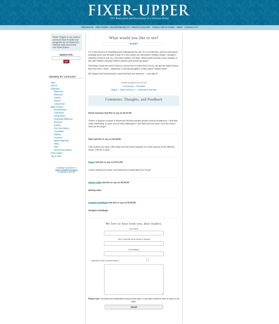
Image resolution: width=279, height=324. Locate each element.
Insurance (58, 138)
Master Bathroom (61, 141)
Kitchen (57, 101)
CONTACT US (191, 27)
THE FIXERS (102, 27)
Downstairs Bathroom (63, 119)
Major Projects (57, 107)
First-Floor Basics (61, 128)
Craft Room (59, 113)
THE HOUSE (87, 27)
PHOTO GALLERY (141, 27)
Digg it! (114, 90)
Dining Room (59, 116)
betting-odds (94, 182)
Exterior (57, 98)
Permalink (140, 86)
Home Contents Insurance (66, 170)
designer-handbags (98, 202)
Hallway (57, 134)
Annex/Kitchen (60, 110)
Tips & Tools (56, 156)
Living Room (59, 104)
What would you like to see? (133, 38)
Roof (56, 147)
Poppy (91, 162)
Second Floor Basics (63, 150)
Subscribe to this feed (147, 90)
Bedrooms (58, 95)
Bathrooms (58, 91)
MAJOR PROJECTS (120, 27)
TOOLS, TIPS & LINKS (163, 27)
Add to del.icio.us (128, 90)
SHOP (179, 27)
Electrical (58, 122)
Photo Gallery (57, 153)
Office (56, 144)
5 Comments (128, 86)
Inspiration (55, 89)
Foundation (59, 131)
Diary (53, 83)
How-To (54, 86)
